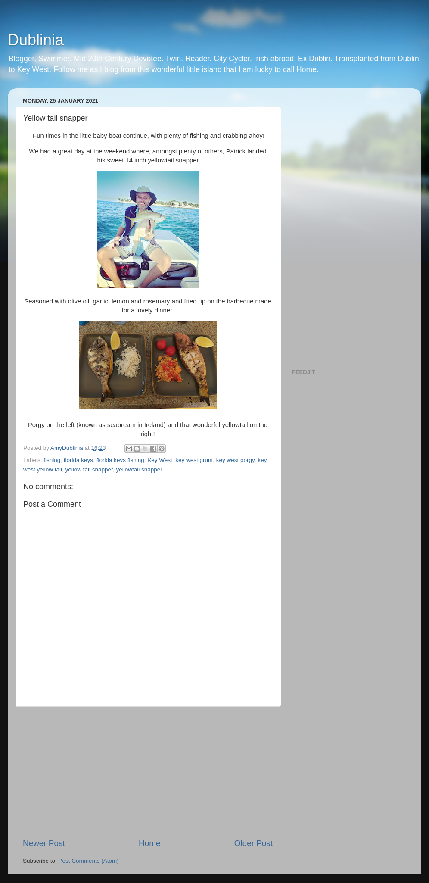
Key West (159, 460)
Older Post (253, 843)
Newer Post (44, 843)
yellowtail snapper (139, 469)
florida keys (78, 460)
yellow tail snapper (89, 469)
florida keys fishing (120, 460)
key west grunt (194, 460)
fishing (52, 460)
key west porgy (235, 460)
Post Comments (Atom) (89, 861)
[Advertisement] (147, 772)
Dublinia (36, 40)
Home (149, 843)
